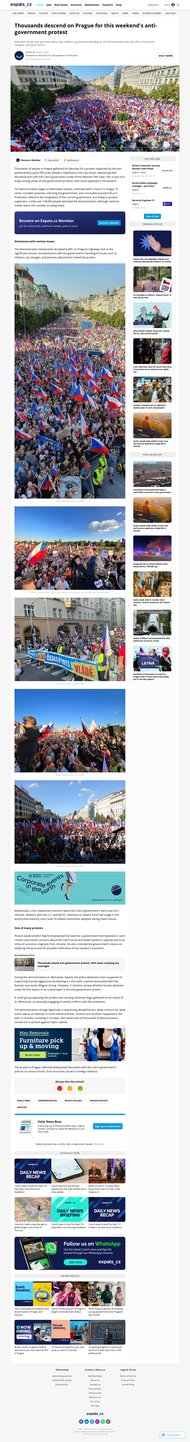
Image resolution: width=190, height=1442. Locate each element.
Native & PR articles (62, 1380)
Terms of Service (128, 1376)
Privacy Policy (128, 1380)
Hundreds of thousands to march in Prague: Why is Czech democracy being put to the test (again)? (151, 676)
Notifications (71, 160)
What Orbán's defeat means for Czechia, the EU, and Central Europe (151, 332)
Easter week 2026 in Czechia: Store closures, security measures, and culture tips (151, 602)
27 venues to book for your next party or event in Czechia (67, 1349)
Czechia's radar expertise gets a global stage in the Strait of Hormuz (31, 1227)
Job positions (62, 1384)
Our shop (95, 1401)
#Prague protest (99, 1100)
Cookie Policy (128, 1384)
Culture (43, 13)
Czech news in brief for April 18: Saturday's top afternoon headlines (31, 1188)
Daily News (18, 13)
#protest (22, 1107)
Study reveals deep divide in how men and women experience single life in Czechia (150, 443)
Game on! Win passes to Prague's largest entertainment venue (68, 1310)
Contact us (95, 1384)
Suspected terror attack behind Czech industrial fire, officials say (150, 565)
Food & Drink (59, 13)
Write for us (95, 1397)
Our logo (95, 1405)
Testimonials (95, 1393)
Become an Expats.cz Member (46, 220)
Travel (135, 13)
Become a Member (109, 222)
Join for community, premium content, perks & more (48, 226)
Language (170, 13)
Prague (31, 13)
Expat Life (74, 13)
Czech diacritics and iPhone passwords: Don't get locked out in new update (68, 1188)
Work (125, 13)
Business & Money (152, 13)
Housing (87, 13)
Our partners (95, 1388)
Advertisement (118, 869)
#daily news (23, 1100)
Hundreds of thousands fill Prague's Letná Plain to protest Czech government (152, 491)
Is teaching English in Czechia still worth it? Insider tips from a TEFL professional (105, 1350)
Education (101, 13)
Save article (52, 160)
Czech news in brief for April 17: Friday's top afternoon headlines (105, 1226)
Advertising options (62, 1376)
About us (95, 1380)
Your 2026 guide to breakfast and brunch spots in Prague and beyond (32, 1311)
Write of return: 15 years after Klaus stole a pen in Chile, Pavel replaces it (104, 1188)
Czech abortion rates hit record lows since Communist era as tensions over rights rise (152, 369)
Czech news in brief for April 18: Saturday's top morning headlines (68, 1226)
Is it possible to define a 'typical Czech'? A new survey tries (152, 296)
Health (114, 13)
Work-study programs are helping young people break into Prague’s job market (106, 1311)
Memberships (95, 1376)
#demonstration (47, 1100)
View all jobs (152, 216)
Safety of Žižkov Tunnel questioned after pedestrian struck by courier (151, 639)
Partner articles (70, 1276)
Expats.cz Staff (42, 52)
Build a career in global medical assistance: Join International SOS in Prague (31, 1350)
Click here (98, 1144)
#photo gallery (73, 1100)
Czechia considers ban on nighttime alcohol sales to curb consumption (149, 406)
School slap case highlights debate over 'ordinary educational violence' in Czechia (152, 260)
